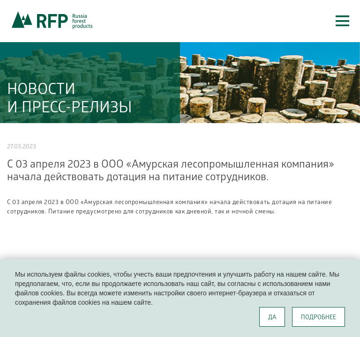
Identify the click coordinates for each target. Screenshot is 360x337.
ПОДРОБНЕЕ (318, 318)
